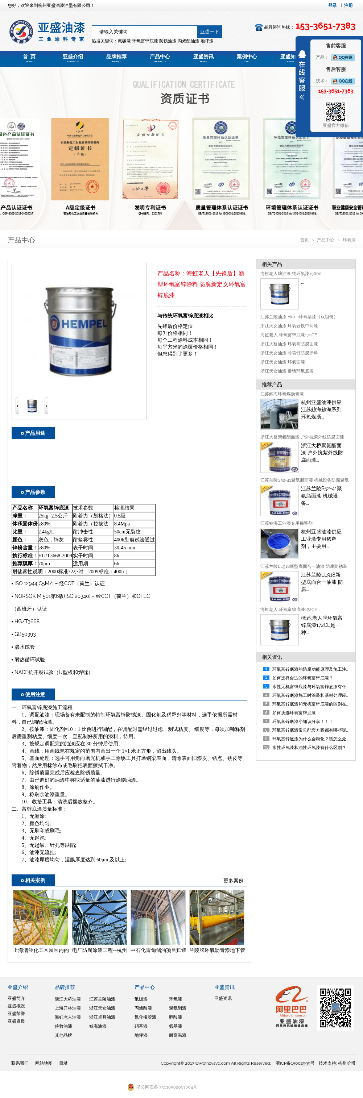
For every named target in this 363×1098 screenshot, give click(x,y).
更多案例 (233, 880)
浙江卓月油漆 (102, 1017)
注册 (348, 5)
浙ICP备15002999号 (295, 1063)
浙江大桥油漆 (68, 999)
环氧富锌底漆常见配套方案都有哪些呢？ (311, 730)
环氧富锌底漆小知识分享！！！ (302, 721)
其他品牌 (63, 1035)
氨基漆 (175, 1026)
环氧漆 (349, 239)
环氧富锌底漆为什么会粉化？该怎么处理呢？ (315, 738)
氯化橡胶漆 (145, 1017)
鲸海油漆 (98, 1026)
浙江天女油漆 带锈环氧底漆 (287, 371)
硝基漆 (141, 1026)
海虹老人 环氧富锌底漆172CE (288, 334)
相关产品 (272, 264)
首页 (305, 239)
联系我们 (20, 1063)
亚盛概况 (16, 1005)
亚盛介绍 (72, 58)
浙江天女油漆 (102, 1008)
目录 (63, 1063)
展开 (302, 75)
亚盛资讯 (203, 58)
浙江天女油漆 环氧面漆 (282, 362)
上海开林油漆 (68, 1008)
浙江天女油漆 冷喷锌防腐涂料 (289, 352)
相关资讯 (272, 657)
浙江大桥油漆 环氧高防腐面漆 (289, 343)
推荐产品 (272, 384)
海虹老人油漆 (68, 1017)
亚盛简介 (16, 998)
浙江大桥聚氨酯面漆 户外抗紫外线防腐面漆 (302, 437)
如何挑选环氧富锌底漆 (294, 712)
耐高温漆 (177, 1035)
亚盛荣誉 (16, 1013)
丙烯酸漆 (143, 1008)
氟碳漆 (124, 40)
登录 (332, 5)
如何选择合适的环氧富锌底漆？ (302, 678)
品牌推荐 (116, 58)
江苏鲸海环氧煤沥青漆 (282, 393)
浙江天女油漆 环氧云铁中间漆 (289, 325)
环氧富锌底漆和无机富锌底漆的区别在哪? (312, 704)
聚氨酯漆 (177, 1008)
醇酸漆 (175, 1017)
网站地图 (44, 1063)
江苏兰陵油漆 (102, 999)
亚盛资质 (16, 1021)
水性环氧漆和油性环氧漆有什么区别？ (309, 747)
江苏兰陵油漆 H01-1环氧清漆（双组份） (299, 316)
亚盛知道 (290, 58)
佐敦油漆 (63, 1026)
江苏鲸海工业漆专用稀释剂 (286, 523)
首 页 (29, 58)
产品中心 (160, 58)
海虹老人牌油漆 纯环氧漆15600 (291, 273)
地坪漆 (141, 1035)
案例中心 (247, 58)
